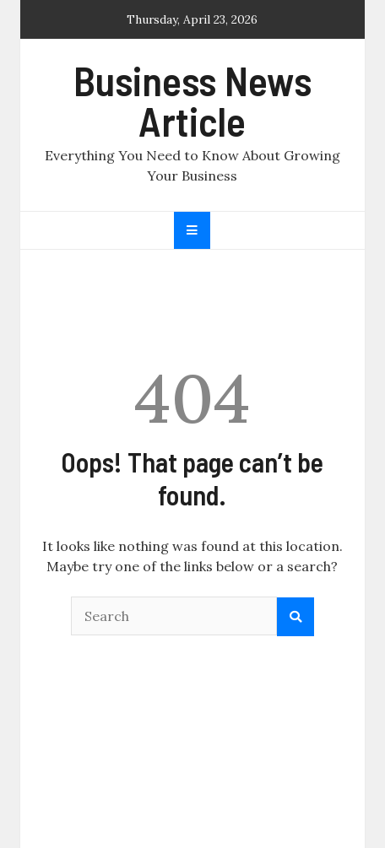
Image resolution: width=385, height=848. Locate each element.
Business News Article (192, 100)
